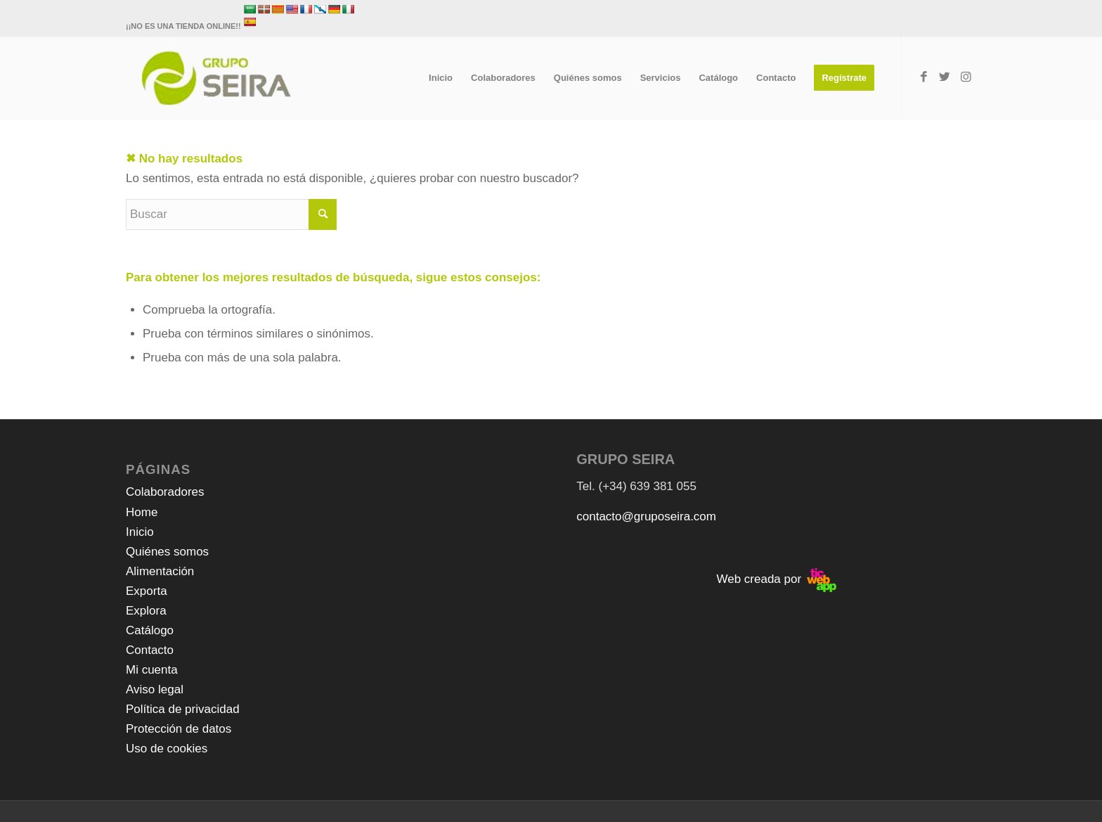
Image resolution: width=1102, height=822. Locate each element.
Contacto (150, 650)
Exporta (146, 591)
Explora (146, 610)
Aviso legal (154, 689)
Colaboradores (165, 492)
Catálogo (150, 630)
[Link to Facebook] (923, 77)
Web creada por (776, 579)
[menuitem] (441, 78)
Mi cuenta (152, 669)
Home (141, 512)
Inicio (140, 532)
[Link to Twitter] (944, 77)
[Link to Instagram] (965, 77)
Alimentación (160, 571)
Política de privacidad (183, 709)
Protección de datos (178, 729)
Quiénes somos (167, 551)
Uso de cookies (166, 748)
